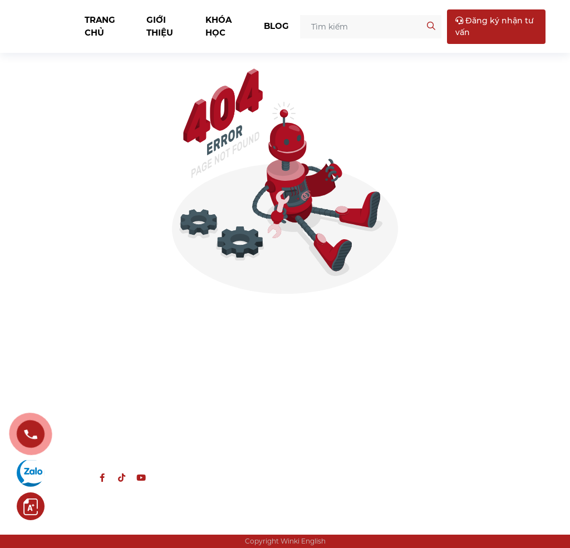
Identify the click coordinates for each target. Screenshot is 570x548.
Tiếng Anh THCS (195, 391)
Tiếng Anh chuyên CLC (209, 374)
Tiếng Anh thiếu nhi (202, 357)
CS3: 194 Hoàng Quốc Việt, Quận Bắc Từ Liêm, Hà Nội (476, 435)
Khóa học (218, 26)
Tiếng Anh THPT (195, 408)
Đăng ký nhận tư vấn (494, 26)
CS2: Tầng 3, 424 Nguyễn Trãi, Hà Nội (473, 405)
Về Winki (310, 357)
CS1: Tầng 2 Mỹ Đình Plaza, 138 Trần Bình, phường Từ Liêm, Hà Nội (477, 369)
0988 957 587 (91, 424)
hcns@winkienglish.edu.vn (86, 452)
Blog (276, 26)
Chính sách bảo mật (333, 374)
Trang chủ (100, 26)
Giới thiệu (159, 26)
